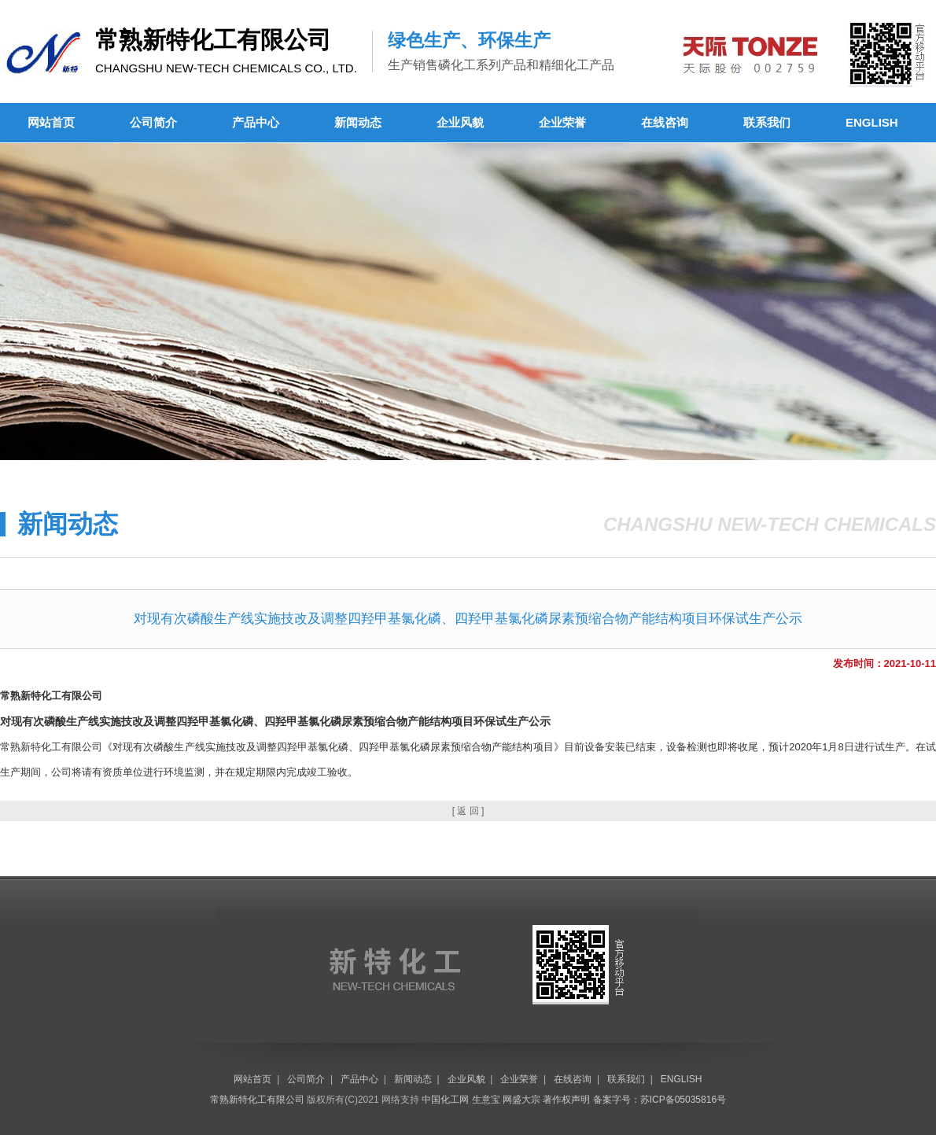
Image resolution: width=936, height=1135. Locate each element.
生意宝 (486, 1099)
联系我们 (766, 122)
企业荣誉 (562, 122)
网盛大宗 (521, 1099)
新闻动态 (357, 122)
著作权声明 (566, 1099)
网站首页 (51, 122)
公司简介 (153, 122)
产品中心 (255, 122)
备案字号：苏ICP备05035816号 (659, 1099)
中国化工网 (445, 1099)
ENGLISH (872, 122)
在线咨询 (664, 122)
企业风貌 (460, 122)
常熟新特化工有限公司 (257, 1099)
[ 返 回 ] (468, 810)
